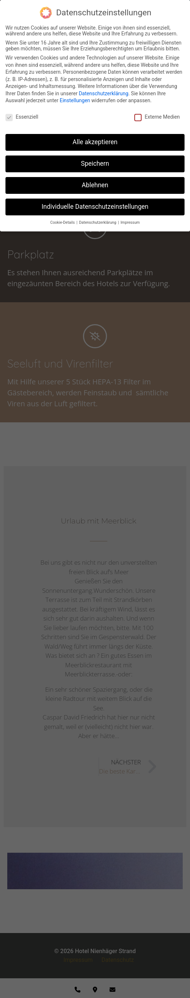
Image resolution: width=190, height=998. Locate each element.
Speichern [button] (95, 163)
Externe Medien (156, 117)
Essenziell (21, 117)
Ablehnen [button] (95, 185)
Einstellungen (75, 100)
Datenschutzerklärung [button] (98, 222)
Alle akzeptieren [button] (95, 142)
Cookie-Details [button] (63, 222)
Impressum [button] (130, 222)
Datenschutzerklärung (103, 93)
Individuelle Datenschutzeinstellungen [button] (94, 206)
